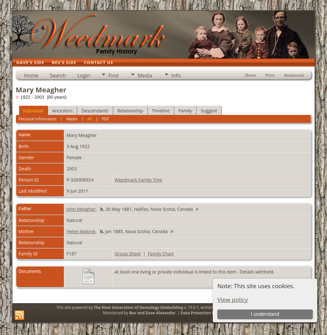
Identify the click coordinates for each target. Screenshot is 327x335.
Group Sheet (128, 254)
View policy (232, 299)
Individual (33, 111)
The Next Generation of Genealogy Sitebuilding (138, 307)
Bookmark (294, 75)
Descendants (94, 111)
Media (145, 75)
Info (176, 75)
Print (270, 75)
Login (83, 75)
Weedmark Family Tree (138, 180)
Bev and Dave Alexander (152, 313)
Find (113, 75)
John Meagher (80, 209)
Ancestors (62, 111)
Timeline (161, 111)
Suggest (209, 111)
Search (58, 75)
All (89, 119)
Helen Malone (80, 231)
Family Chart (161, 254)
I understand (265, 314)
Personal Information (38, 119)
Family (185, 111)
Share (250, 75)
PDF (105, 119)
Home (31, 75)
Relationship (130, 111)
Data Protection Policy (202, 313)
